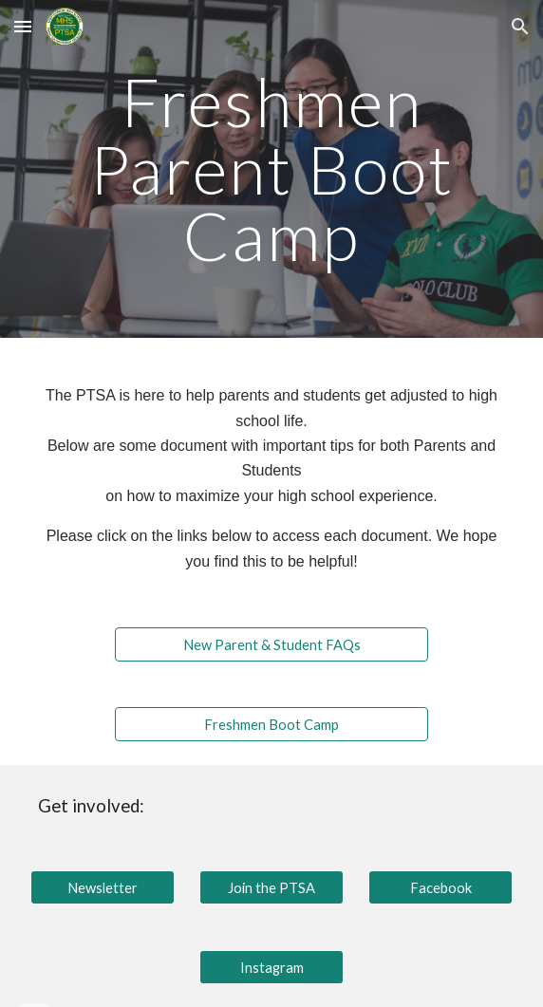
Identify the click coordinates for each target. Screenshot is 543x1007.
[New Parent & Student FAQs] (271, 644)
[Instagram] (271, 967)
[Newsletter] (102, 887)
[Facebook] (440, 887)
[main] (271, 169)
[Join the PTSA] (271, 887)
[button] (23, 26)
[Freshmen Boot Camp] (271, 724)
